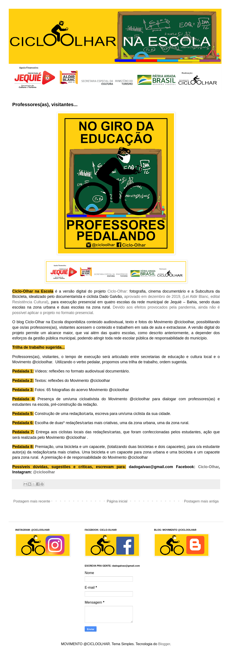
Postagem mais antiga (201, 501)
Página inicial (117, 501)
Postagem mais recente (31, 501)
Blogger (164, 644)
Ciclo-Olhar (208, 467)
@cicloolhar (44, 472)
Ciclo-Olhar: (117, 291)
